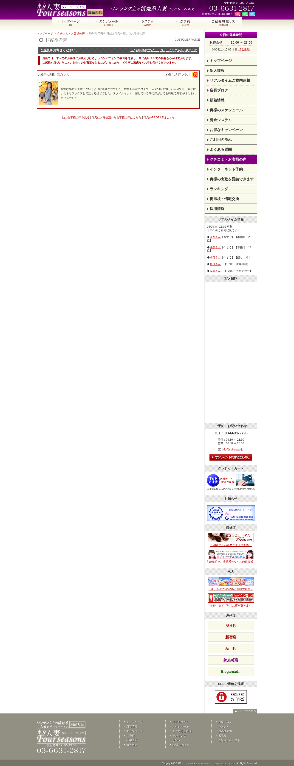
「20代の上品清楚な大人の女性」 (231, 540)
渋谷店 (230, 626)
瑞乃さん (215, 237)
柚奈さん (215, 247)
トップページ (45, 33)
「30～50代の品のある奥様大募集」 (231, 584)
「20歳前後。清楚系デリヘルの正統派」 (231, 556)
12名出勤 (243, 49)
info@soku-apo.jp (232, 449)
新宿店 (230, 637)
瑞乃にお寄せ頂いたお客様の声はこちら (116, 117)
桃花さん (215, 257)
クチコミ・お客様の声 (71, 33)
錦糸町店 (230, 660)
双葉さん (215, 271)
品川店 (230, 649)
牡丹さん (215, 264)
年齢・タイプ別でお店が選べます (231, 600)
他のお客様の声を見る (76, 117)
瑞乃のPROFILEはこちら (159, 117)
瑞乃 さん (63, 74)
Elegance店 (230, 672)
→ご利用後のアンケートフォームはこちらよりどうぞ (163, 50)
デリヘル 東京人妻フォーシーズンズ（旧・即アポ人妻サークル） (209, 764)
